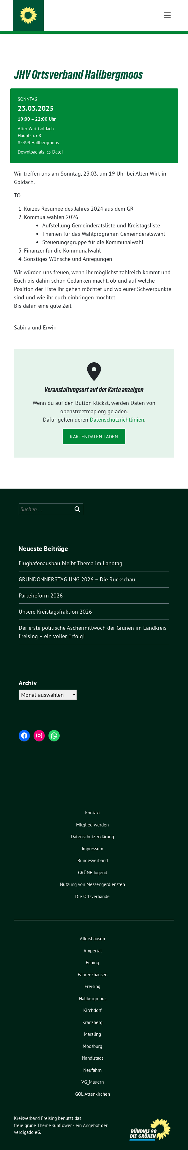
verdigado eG (27, 1122)
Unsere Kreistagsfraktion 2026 (55, 602)
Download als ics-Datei (40, 142)
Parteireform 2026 (41, 585)
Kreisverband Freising (67, 13)
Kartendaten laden (94, 427)
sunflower (62, 1116)
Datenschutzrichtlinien (117, 410)
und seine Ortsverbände (66, 21)
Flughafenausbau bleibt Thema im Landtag (70, 553)
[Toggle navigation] (167, 43)
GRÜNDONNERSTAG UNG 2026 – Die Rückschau (77, 569)
